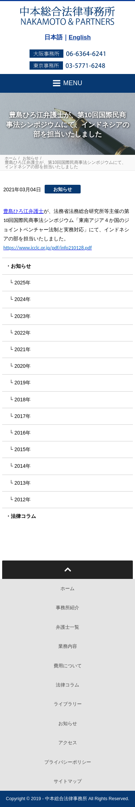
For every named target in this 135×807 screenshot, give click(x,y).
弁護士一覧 (67, 627)
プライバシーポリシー (67, 762)
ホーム (11, 158)
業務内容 (67, 646)
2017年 (22, 416)
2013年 (22, 483)
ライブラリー (68, 704)
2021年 (22, 349)
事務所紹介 (67, 607)
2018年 (22, 399)
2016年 (22, 433)
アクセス (67, 742)
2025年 (22, 282)
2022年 (22, 333)
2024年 (22, 299)
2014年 (22, 466)
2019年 (22, 382)
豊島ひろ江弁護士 (23, 211)
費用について (68, 665)
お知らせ (31, 158)
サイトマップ (68, 781)
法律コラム (23, 516)
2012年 (22, 499)
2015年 (22, 449)
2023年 (22, 316)
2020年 (22, 366)
